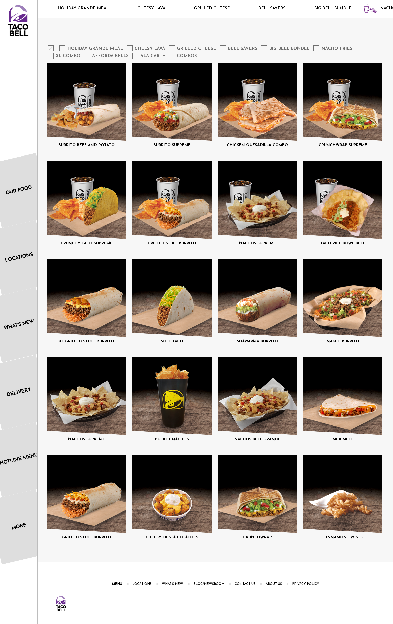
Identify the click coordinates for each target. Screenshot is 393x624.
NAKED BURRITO (343, 341)
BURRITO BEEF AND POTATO (86, 145)
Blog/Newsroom (208, 584)
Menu (117, 584)
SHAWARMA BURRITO (257, 341)
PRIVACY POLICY (305, 584)
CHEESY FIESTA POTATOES (172, 537)
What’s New (172, 584)
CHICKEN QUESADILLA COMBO (257, 145)
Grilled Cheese (203, 8)
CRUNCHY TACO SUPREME (86, 243)
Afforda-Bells (110, 56)
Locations (142, 584)
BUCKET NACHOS (172, 439)
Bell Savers (263, 8)
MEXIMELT (343, 439)
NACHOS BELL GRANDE (257, 439)
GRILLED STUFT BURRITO (86, 537)
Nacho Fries (336, 49)
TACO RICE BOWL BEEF (342, 243)
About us (274, 584)
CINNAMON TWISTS (343, 537)
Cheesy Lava (142, 8)
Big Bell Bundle (324, 8)
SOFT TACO (172, 341)
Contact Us (245, 584)
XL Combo (68, 56)
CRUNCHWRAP (257, 537)
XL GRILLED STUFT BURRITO (86, 341)
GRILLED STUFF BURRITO (172, 243)
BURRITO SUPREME (171, 145)
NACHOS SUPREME (257, 243)
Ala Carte (152, 56)
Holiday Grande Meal (74, 8)
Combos (187, 56)
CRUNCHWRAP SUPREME (343, 145)
